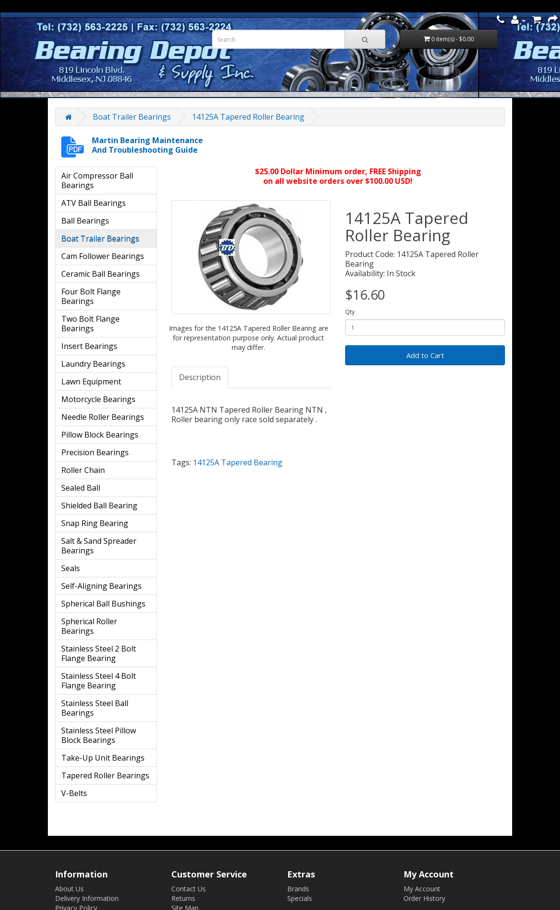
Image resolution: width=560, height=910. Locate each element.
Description (200, 377)
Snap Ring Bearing (94, 523)
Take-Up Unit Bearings (103, 758)
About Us (69, 888)
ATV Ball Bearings (93, 203)
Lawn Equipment (91, 381)
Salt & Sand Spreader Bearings (98, 546)
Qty (350, 312)
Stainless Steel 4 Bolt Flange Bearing (98, 681)
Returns (183, 898)
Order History (424, 898)
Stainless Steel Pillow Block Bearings (98, 735)
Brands (298, 888)
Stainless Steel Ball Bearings (94, 708)
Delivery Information (87, 898)
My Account (421, 888)
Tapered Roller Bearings (105, 775)
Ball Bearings (85, 220)
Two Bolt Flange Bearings (90, 324)
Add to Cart (425, 355)
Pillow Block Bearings (99, 434)
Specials (299, 898)
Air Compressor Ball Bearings (97, 180)
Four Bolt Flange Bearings (91, 296)
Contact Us (188, 888)
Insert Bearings (89, 346)
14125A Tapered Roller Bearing (248, 117)
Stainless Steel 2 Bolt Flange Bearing (98, 653)
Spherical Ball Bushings (103, 603)
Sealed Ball (80, 488)
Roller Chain (83, 470)
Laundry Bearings (93, 364)
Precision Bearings (95, 452)
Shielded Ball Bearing (99, 505)
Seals (70, 568)
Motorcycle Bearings (98, 399)
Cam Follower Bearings (102, 256)
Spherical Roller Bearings (89, 626)
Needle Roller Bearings (102, 417)
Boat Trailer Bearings (132, 117)
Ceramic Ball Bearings (100, 274)
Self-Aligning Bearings (101, 586)
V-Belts (74, 793)
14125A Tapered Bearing (237, 462)
